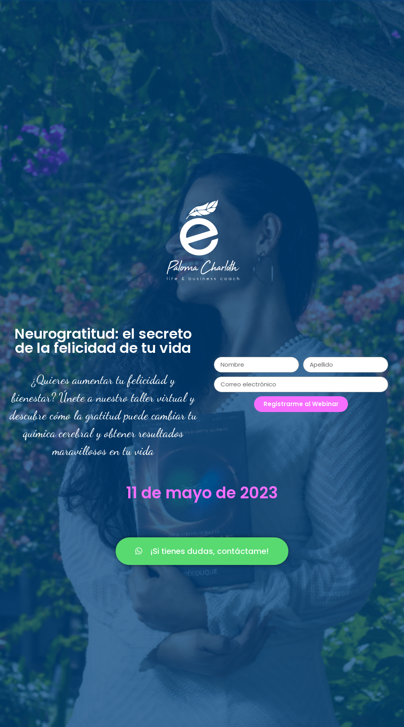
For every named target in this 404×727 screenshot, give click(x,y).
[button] (202, 551)
